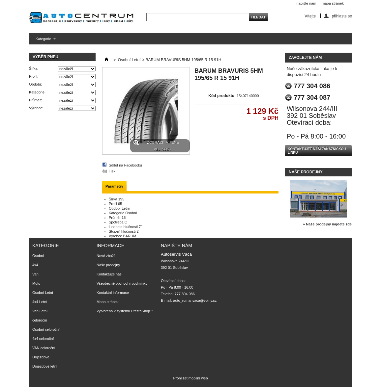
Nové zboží (106, 256)
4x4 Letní (39, 302)
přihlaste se (342, 16)
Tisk (112, 171)
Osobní (38, 256)
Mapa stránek (108, 302)
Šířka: (34, 68)
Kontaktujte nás (109, 274)
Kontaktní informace (113, 293)
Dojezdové (40, 357)
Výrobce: (36, 108)
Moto (36, 283)
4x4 (35, 265)
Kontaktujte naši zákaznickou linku (317, 150)
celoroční (39, 320)
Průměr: (35, 100)
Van (35, 274)
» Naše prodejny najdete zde (327, 224)
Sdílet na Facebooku (125, 165)
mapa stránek (333, 3)
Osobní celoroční (46, 329)
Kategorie (42, 40)
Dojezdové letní (44, 366)
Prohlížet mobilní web (190, 378)
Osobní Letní (129, 60)
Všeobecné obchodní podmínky (122, 283)
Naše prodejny (306, 172)
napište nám (306, 3)
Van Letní (39, 311)
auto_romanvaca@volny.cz (195, 300)
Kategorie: (37, 92)
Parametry (114, 186)
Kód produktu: (222, 95)
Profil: (33, 76)
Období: (35, 84)
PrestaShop (140, 311)
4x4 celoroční (43, 339)
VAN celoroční (43, 348)
